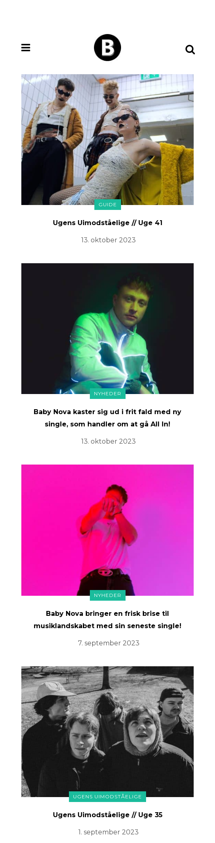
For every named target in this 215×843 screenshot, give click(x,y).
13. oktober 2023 (108, 240)
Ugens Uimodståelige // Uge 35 (107, 815)
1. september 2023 (108, 832)
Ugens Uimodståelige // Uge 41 (107, 223)
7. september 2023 (109, 643)
